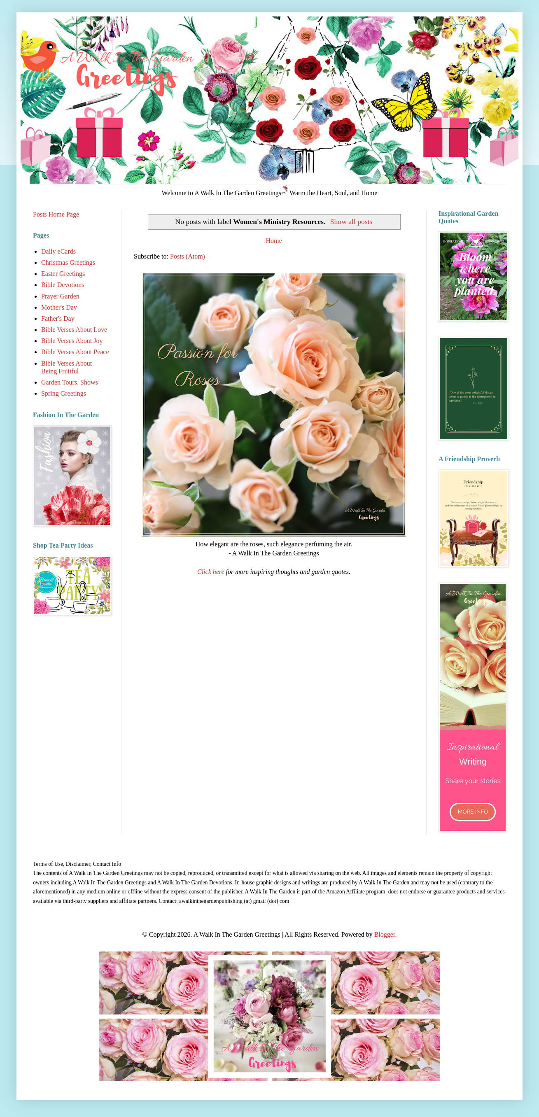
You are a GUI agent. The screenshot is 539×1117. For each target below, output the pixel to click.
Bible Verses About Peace (75, 351)
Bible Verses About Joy (72, 340)
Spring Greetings (63, 393)
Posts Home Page (56, 214)
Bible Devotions (62, 284)
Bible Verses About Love (74, 329)
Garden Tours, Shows (69, 382)
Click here (210, 571)
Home (274, 240)
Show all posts (351, 221)
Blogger (384, 934)
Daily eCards (58, 251)
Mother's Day (59, 307)
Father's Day (58, 318)
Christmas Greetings (68, 262)
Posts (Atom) (187, 256)
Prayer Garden (60, 296)
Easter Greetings (63, 273)
